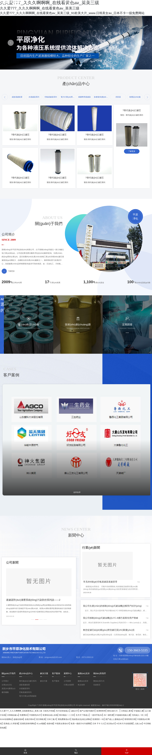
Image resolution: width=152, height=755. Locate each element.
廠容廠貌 (5, 713)
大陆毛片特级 (73, 731)
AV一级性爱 (80, 740)
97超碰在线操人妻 (101, 740)
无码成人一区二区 (125, 740)
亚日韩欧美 (47, 744)
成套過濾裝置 (24, 706)
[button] (5, 97)
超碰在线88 (14, 744)
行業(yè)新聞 (69, 706)
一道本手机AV (62, 740)
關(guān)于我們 (8, 695)
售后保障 (81, 706)
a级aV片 (111, 731)
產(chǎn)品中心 (26, 695)
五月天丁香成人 (42, 740)
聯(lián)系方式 (98, 702)
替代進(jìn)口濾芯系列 (27, 702)
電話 (76, 751)
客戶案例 (56, 695)
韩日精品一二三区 (18, 740)
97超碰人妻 (53, 735)
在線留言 (96, 706)
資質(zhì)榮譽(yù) (8, 710)
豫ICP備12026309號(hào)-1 (113, 726)
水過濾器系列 (24, 710)
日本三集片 (63, 744)
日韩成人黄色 (36, 735)
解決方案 (44, 695)
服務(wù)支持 (84, 695)
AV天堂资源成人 (94, 731)
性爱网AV (106, 735)
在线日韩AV (31, 744)
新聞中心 (68, 695)
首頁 (25, 751)
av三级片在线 (71, 735)
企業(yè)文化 (7, 706)
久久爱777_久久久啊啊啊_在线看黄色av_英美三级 (32, 731)
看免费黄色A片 (81, 744)
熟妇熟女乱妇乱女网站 (107, 744)
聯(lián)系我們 (99, 695)
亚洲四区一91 (131, 744)
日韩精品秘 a (90, 735)
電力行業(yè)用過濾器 (27, 717)
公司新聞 (67, 702)
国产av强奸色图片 (130, 731)
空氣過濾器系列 (25, 713)
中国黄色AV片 (123, 735)
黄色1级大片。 (16, 735)
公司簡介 (5, 702)
